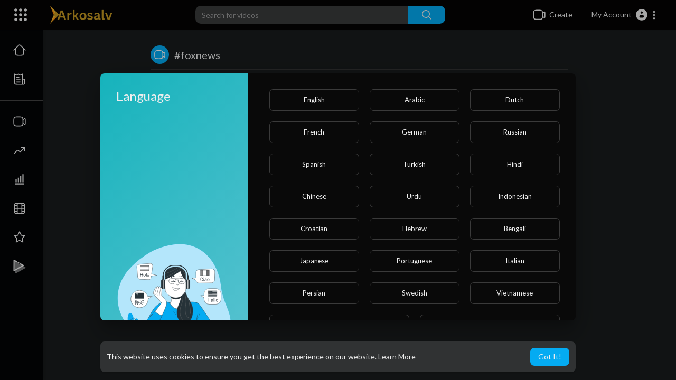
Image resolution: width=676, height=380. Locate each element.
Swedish (414, 293)
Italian (514, 260)
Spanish (314, 164)
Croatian (314, 228)
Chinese (314, 196)
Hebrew (414, 228)
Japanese (313, 260)
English (314, 100)
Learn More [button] (397, 356)
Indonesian (515, 196)
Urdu (414, 196)
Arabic (415, 100)
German (414, 132)
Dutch (514, 100)
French (314, 132)
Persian (314, 293)
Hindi (515, 164)
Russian (515, 132)
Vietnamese (514, 293)
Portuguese (414, 260)
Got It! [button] (549, 356)
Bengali (515, 228)
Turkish (414, 164)
